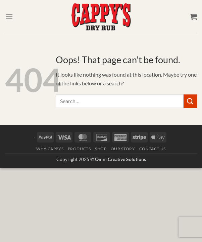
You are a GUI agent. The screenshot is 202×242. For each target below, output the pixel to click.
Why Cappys (49, 148)
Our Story (123, 148)
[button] (9, 16)
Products (79, 148)
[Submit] (190, 101)
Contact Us (152, 148)
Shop (100, 148)
